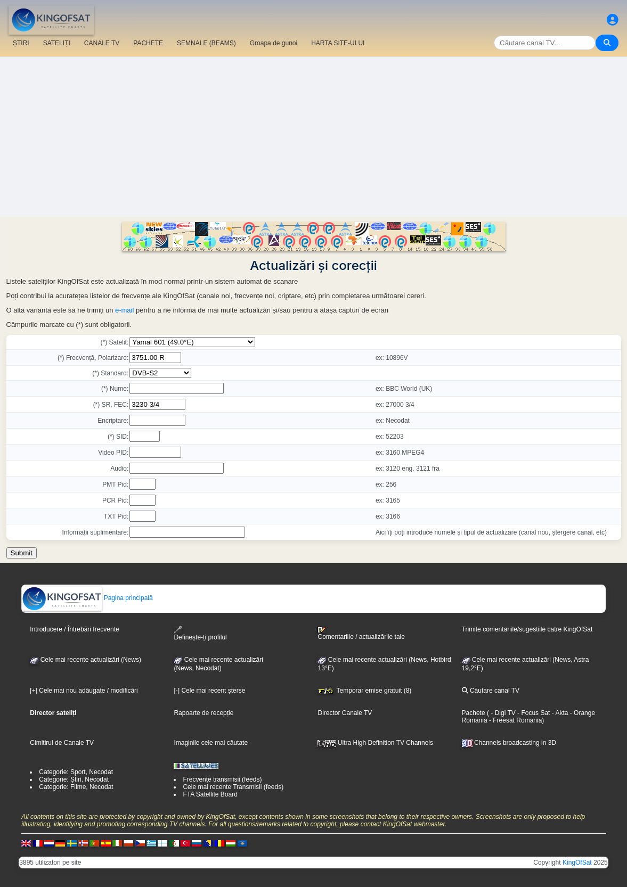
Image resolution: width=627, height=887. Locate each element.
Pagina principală (87, 598)
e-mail (124, 310)
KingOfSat (577, 862)
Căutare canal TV (491, 690)
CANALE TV (101, 43)
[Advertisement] (313, 136)
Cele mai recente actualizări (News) (85, 659)
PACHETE (148, 43)
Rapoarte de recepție (203, 713)
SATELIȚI (56, 43)
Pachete (473, 713)
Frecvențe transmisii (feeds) (222, 779)
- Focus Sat (533, 713)
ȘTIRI (21, 43)
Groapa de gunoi (273, 43)
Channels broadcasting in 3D (509, 742)
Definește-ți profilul (200, 633)
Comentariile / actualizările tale (360, 633)
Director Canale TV (344, 713)
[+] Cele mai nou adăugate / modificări (83, 690)
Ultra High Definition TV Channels (375, 742)
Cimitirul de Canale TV (62, 742)
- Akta (559, 713)
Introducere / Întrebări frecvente (74, 629)
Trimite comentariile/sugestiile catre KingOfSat (527, 629)
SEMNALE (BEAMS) (206, 43)
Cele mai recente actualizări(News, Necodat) (218, 664)
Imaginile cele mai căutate (211, 742)
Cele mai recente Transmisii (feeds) (233, 787)
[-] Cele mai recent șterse (209, 690)
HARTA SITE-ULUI (337, 43)
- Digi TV (503, 713)
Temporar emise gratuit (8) (364, 690)
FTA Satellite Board (210, 794)
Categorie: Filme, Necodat (76, 787)
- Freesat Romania (514, 720)
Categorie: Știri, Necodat (74, 779)
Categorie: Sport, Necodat (76, 772)
